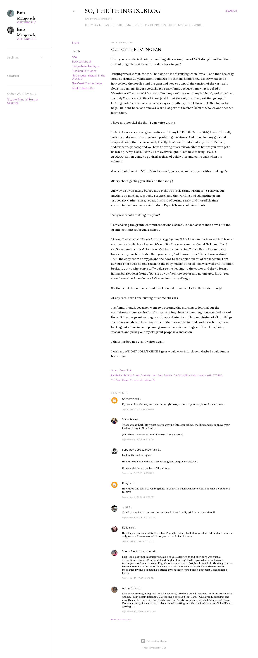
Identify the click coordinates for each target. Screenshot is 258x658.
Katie (125, 527)
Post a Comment (121, 619)
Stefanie (127, 419)
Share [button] (75, 42)
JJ (123, 507)
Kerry (125, 483)
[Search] (231, 10)
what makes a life (83, 88)
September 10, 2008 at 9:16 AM (138, 578)
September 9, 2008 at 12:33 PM (138, 541)
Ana (74, 57)
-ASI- (164, 647)
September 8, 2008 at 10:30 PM (138, 517)
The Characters (97, 25)
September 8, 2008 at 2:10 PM (138, 409)
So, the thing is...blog (123, 10)
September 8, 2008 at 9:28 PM (138, 497)
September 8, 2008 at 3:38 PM (138, 439)
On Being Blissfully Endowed (168, 25)
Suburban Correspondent (138, 449)
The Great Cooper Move (87, 83)
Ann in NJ (128, 588)
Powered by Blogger (154, 641)
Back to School (81, 61)
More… (198, 25)
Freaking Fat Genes (84, 71)
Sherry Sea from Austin (136, 551)
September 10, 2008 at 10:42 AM (139, 611)
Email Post (125, 370)
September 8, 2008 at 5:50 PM (138, 473)
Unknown (128, 398)
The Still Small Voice (127, 25)
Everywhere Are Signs (85, 66)
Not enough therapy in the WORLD (203, 375)
